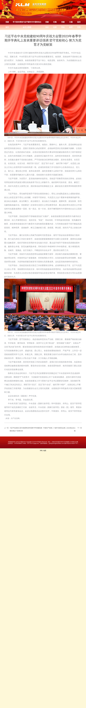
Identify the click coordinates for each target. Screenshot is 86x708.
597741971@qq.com (33, 443)
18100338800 (18, 443)
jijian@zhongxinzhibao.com (56, 443)
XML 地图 (43, 450)
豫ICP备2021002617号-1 (71, 443)
